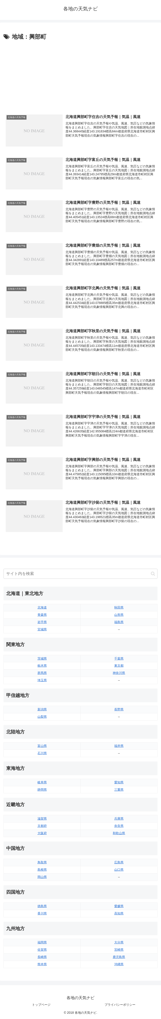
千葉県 (119, 658)
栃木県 (42, 665)
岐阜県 (42, 782)
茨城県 (42, 658)
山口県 (119, 869)
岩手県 (42, 622)
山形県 (119, 614)
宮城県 (42, 629)
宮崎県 (119, 949)
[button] (153, 573)
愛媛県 (119, 906)
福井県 (119, 746)
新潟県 (42, 709)
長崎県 (42, 957)
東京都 (119, 665)
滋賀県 (42, 818)
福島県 (119, 622)
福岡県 (42, 942)
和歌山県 (119, 833)
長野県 (119, 709)
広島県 (119, 862)
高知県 (119, 913)
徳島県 (42, 906)
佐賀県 (42, 949)
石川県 (42, 753)
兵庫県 (119, 818)
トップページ (41, 1004)
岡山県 (42, 877)
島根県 (42, 869)
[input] (80, 574)
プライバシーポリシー (120, 1004)
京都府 (42, 826)
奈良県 (119, 826)
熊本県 (42, 964)
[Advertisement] (80, 75)
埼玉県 (42, 680)
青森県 (42, 614)
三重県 (119, 789)
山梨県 (42, 716)
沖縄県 (119, 964)
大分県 (119, 942)
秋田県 (119, 607)
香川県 (42, 913)
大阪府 (42, 833)
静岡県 (42, 789)
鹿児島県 (119, 957)
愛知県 (119, 782)
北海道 (42, 607)
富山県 (42, 746)
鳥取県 (42, 862)
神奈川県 (119, 673)
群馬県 (42, 673)
